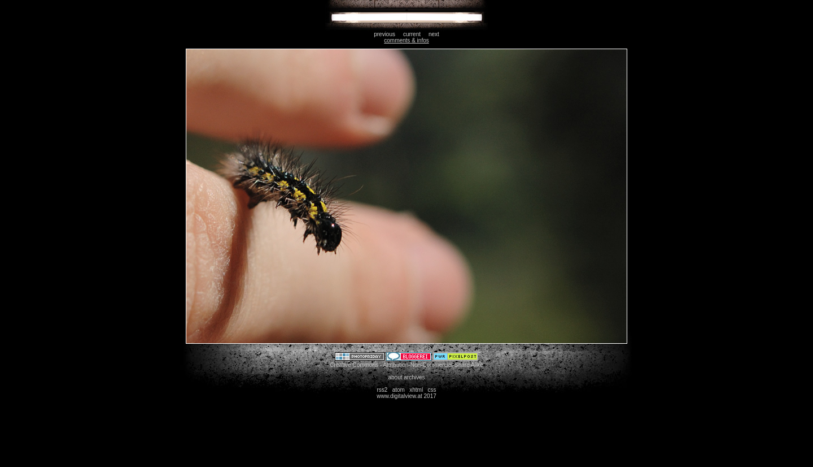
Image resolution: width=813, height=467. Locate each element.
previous (384, 34)
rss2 (382, 390)
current (412, 34)
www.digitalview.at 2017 (406, 396)
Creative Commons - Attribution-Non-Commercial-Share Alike (406, 365)
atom (398, 390)
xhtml (416, 390)
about (395, 377)
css (432, 390)
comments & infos (406, 40)
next (434, 34)
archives (414, 377)
